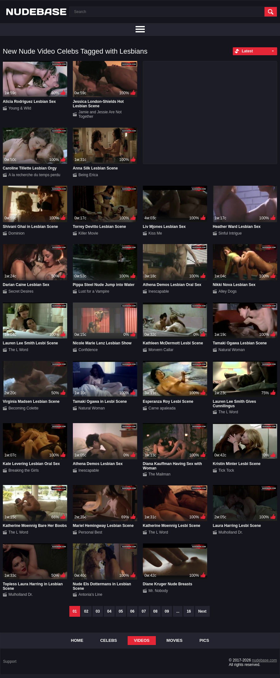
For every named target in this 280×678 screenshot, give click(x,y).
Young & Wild (20, 108)
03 (98, 611)
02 (86, 611)
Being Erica (88, 175)
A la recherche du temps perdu (34, 175)
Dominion (17, 233)
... (177, 611)
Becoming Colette (24, 408)
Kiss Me (155, 233)
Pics (204, 640)
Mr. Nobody (158, 590)
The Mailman (159, 474)
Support (9, 661)
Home (77, 640)
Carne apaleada (162, 408)
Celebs (108, 640)
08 (155, 611)
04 (109, 611)
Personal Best (90, 532)
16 (189, 611)
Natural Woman (232, 350)
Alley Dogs (228, 291)
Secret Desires (21, 291)
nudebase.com (264, 660)
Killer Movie (88, 233)
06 (132, 611)
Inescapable (159, 291)
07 (144, 611)
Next (202, 611)
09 (167, 611)
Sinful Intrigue (230, 233)
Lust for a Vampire (94, 291)
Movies (175, 640)
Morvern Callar (161, 350)
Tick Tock (226, 470)
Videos (142, 640)
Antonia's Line (90, 594)
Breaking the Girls (24, 470)
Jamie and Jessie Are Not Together (100, 114)
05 (121, 611)
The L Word (18, 350)
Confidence (88, 350)
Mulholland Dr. (231, 532)
